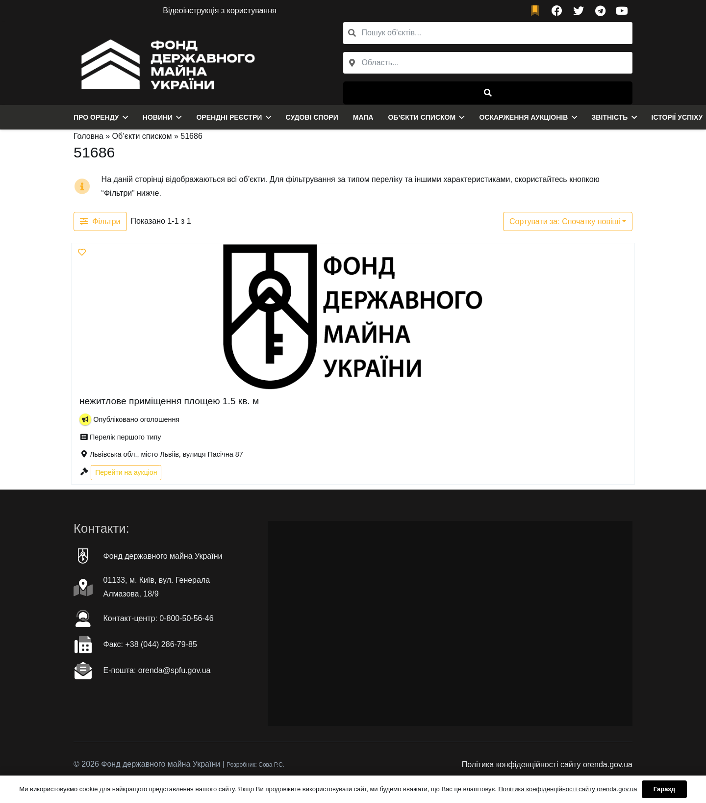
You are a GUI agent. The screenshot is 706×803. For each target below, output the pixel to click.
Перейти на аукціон (126, 472)
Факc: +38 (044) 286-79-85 (150, 644)
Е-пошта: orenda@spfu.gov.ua (157, 670)
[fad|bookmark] (537, 11)
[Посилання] (165, 63)
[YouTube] (621, 11)
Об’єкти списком (142, 136)
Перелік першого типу (125, 437)
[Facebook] (557, 11)
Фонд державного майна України (163, 556)
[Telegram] (600, 11)
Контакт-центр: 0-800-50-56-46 (158, 618)
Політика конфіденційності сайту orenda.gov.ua (547, 764)
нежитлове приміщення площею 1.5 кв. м (169, 401)
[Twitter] (578, 11)
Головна (88, 136)
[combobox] (487, 63)
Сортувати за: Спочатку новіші (564, 221)
